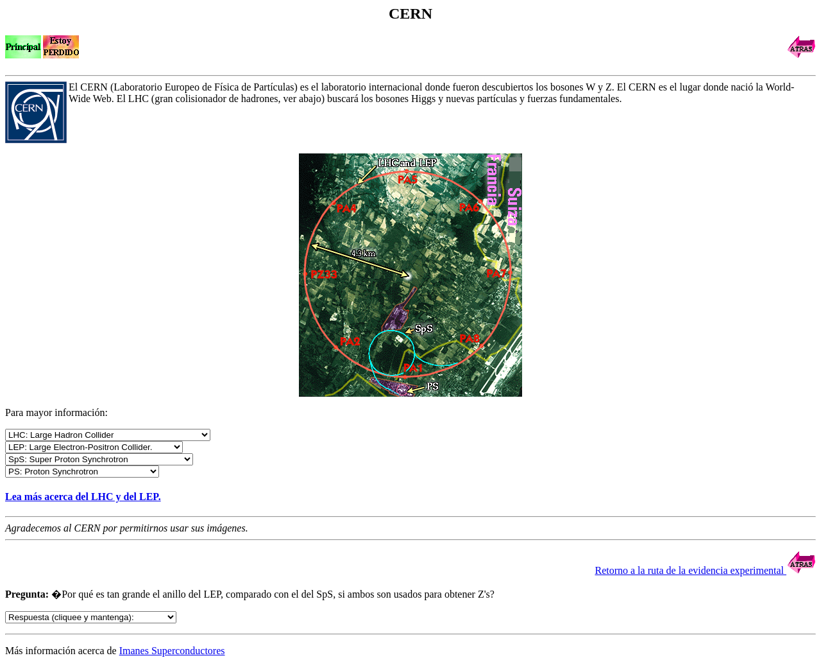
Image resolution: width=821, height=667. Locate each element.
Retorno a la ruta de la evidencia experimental (705, 570)
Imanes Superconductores (172, 650)
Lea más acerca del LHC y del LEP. (83, 496)
